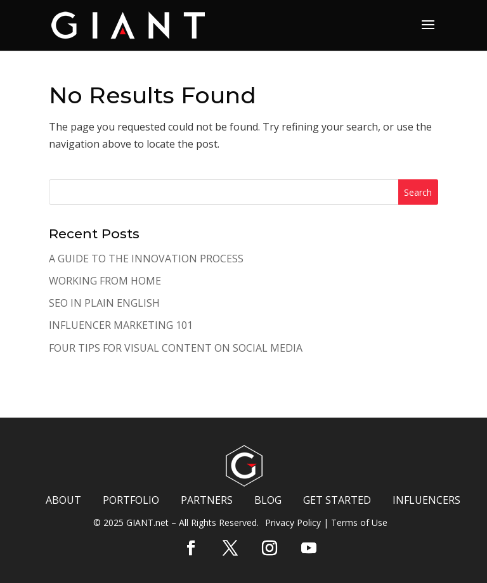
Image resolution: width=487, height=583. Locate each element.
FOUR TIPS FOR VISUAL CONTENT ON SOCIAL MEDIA (175, 348)
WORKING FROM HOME (105, 281)
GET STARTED (337, 500)
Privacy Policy (293, 522)
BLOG (268, 500)
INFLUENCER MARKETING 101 (121, 325)
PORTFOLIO (131, 500)
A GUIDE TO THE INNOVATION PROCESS (146, 259)
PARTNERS (207, 500)
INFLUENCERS (426, 500)
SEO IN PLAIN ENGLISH (104, 303)
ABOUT (63, 500)
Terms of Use (359, 522)
